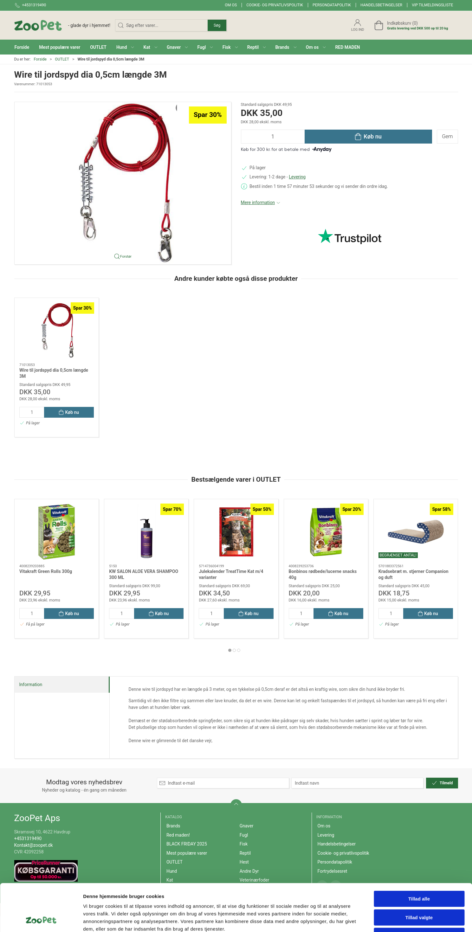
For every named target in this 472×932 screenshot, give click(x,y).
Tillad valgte (419, 873)
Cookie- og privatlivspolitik (274, 5)
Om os (231, 5)
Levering (297, 176)
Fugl (244, 835)
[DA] (62, 25)
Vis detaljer (329, 919)
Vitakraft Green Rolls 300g (45, 571)
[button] (125, 47)
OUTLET (62, 59)
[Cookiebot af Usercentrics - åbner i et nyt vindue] (41, 919)
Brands (173, 825)
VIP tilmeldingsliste (432, 5)
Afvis (419, 891)
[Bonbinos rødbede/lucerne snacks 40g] (325, 532)
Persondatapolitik (332, 5)
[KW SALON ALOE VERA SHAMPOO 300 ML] (146, 532)
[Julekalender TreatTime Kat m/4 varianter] (236, 532)
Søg (217, 25)
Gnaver (247, 825)
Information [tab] (30, 684)
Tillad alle (419, 854)
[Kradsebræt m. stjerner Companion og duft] (415, 532)
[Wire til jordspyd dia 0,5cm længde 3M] (56, 330)
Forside (40, 59)
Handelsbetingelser (381, 5)
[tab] (229, 650)
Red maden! (178, 835)
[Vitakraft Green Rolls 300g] (56, 532)
